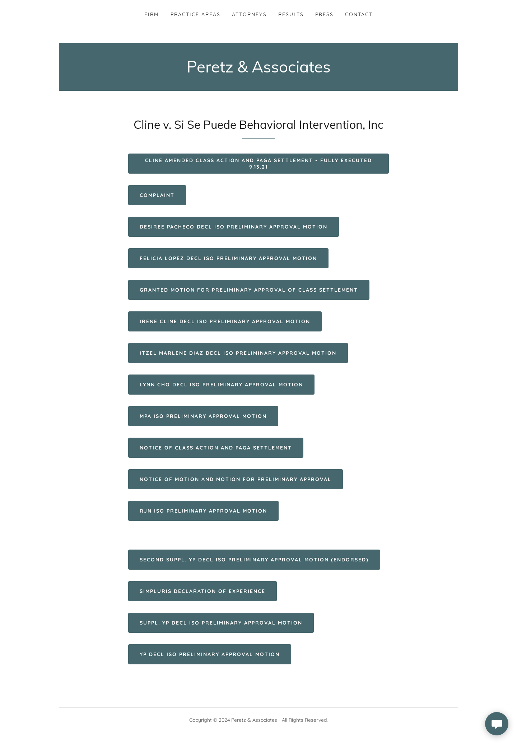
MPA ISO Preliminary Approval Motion (203, 416)
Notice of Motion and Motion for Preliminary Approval (235, 479)
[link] (259, 70)
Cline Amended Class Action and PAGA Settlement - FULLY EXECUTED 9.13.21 (258, 163)
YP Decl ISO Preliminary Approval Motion (210, 654)
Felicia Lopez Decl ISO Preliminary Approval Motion (228, 258)
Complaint (157, 195)
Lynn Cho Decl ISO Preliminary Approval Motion (221, 384)
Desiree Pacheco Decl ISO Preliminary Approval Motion (233, 226)
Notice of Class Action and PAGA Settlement (216, 447)
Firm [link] (151, 14)
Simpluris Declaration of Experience (202, 591)
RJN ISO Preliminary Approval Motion (203, 511)
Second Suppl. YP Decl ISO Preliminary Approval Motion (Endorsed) (254, 559)
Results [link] (291, 14)
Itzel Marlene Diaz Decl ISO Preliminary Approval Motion (238, 353)
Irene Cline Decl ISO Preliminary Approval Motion (225, 321)
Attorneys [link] (249, 14)
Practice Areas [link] (195, 14)
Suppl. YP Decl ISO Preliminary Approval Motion (221, 623)
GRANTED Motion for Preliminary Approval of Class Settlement (249, 290)
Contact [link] (359, 14)
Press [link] (324, 14)
